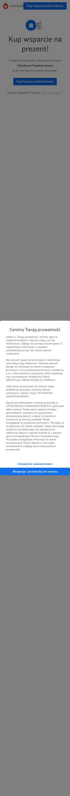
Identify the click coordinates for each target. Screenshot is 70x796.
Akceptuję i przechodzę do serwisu (35, 471)
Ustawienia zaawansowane (35, 464)
